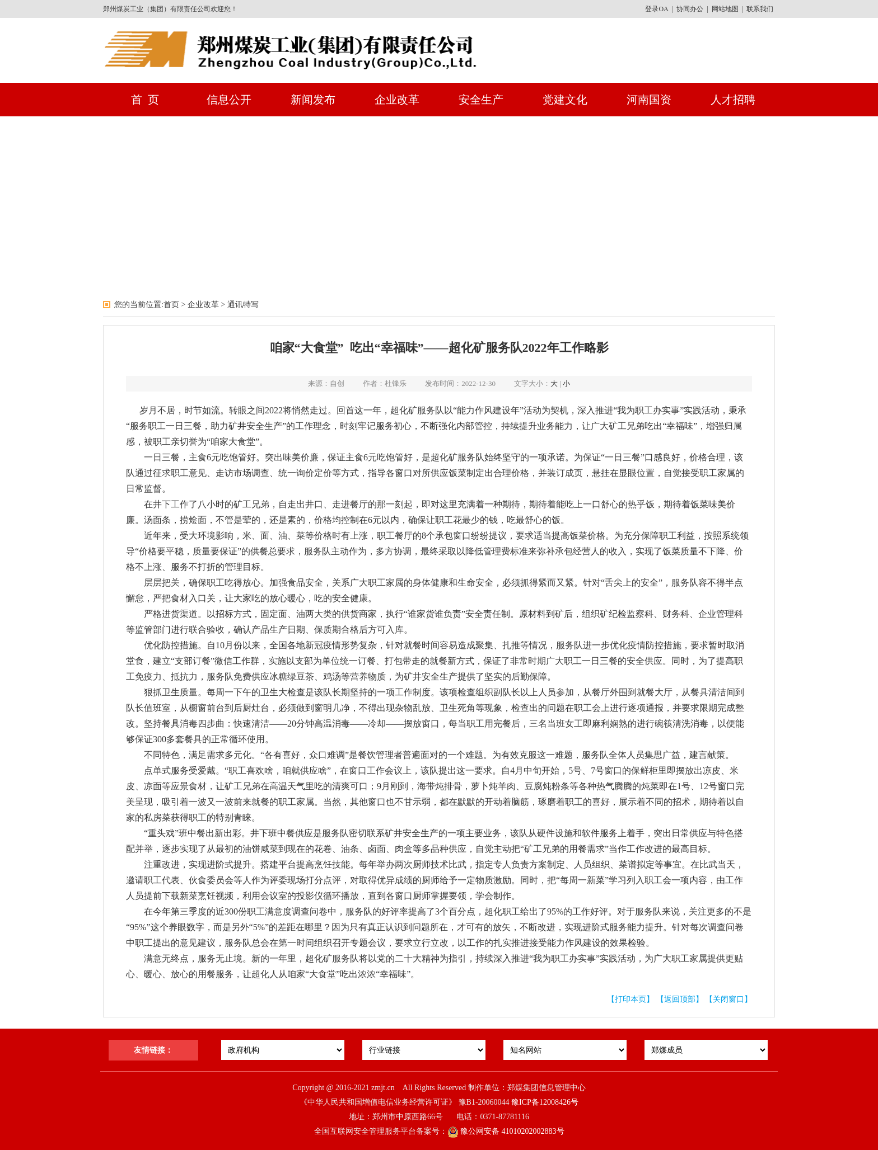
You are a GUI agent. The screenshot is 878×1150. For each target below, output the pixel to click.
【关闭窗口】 (728, 999)
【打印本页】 (630, 999)
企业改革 (397, 99)
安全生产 (481, 99)
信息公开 (229, 99)
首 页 (145, 99)
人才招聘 (733, 99)
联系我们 (759, 9)
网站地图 (725, 9)
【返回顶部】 (679, 999)
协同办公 (689, 9)
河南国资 (649, 99)
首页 (171, 304)
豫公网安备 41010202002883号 (505, 1131)
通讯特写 (243, 304)
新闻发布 (313, 99)
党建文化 (565, 99)
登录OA (656, 9)
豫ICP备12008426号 (544, 1102)
